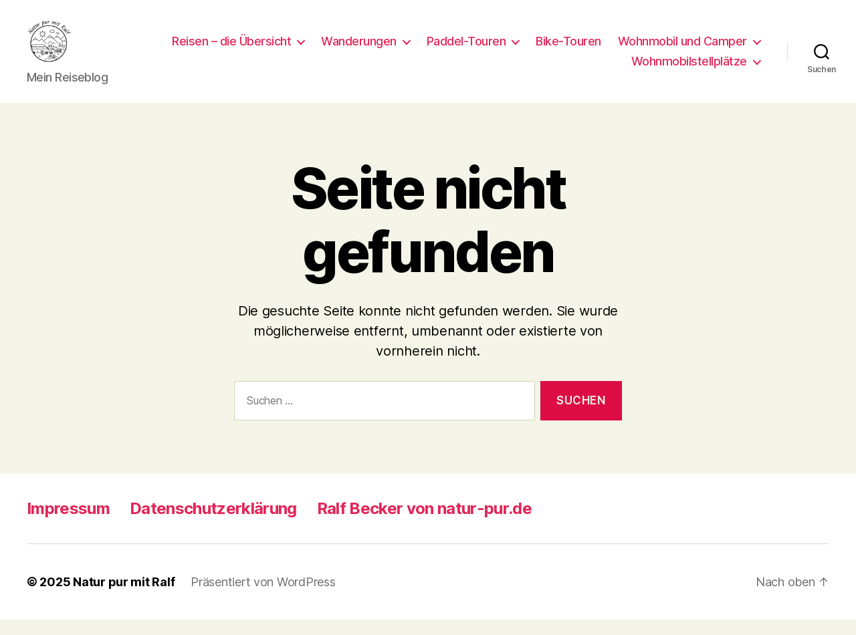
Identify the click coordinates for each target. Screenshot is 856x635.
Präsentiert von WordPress (263, 597)
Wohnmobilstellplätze (689, 69)
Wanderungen (518, 49)
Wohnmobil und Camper (536, 69)
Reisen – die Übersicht (390, 49)
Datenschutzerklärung (213, 523)
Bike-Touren (727, 49)
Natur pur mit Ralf (124, 597)
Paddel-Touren (625, 49)
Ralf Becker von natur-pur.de (424, 523)
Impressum (68, 523)
